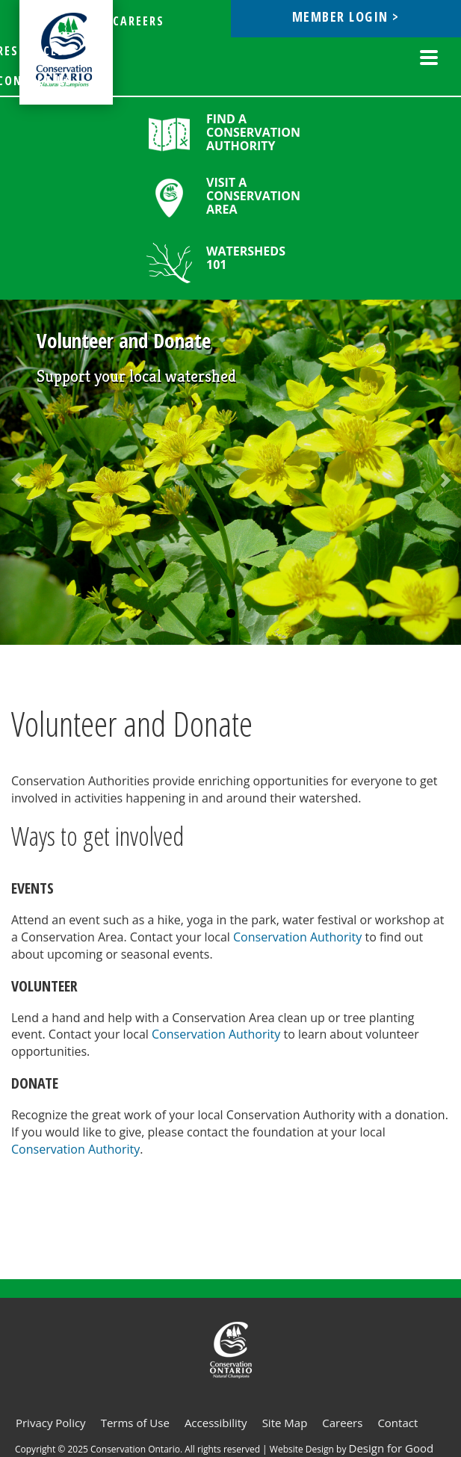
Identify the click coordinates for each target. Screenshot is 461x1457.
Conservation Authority (297, 937)
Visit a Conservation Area (253, 195)
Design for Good (391, 1448)
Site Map (285, 1422)
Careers (342, 1422)
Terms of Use (135, 1422)
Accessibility (216, 1422)
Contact (397, 1422)
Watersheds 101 (245, 258)
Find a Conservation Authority (253, 132)
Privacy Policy (51, 1422)
